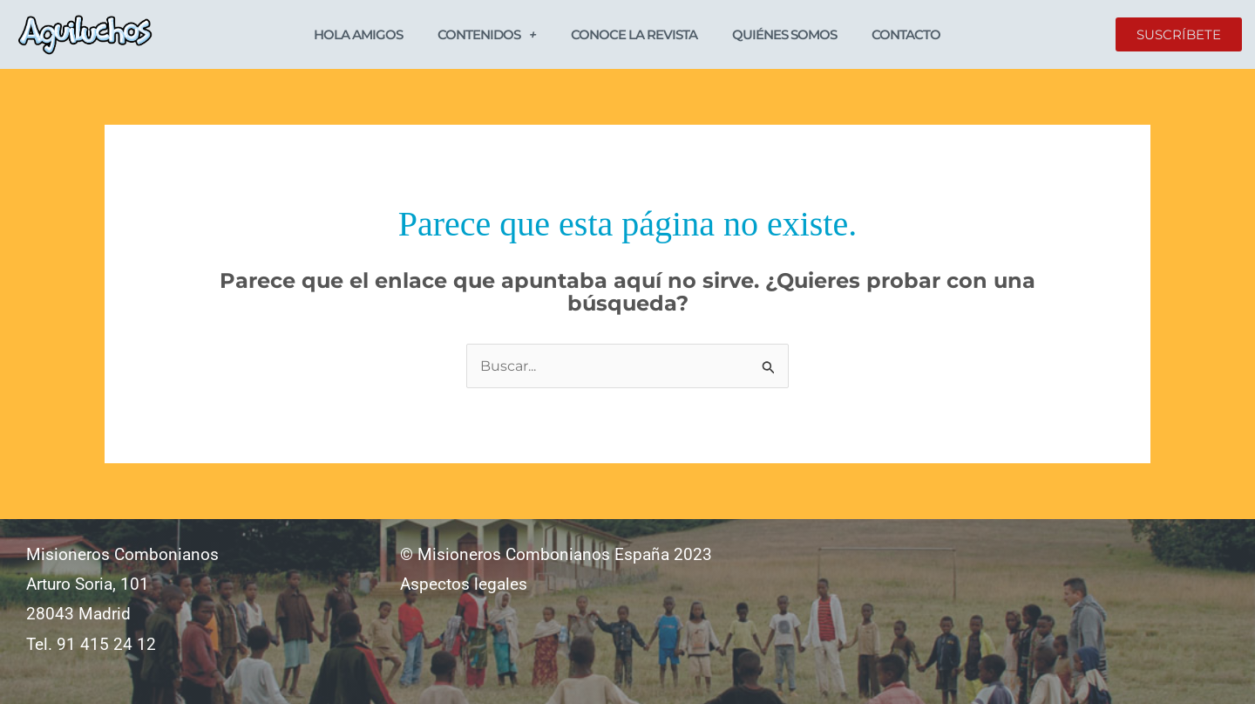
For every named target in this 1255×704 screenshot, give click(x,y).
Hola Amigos (358, 34)
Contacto (906, 34)
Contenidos (487, 34)
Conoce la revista (634, 34)
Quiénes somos (784, 34)
